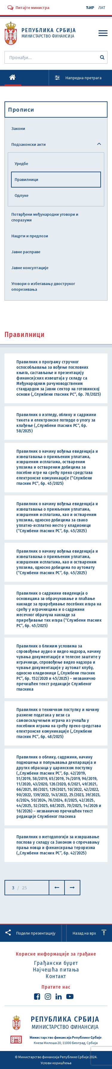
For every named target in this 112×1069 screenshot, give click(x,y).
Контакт (56, 976)
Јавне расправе (25, 251)
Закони (18, 128)
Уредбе (21, 163)
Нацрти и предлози (29, 236)
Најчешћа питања (56, 969)
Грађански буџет (56, 963)
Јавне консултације (29, 267)
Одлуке (21, 195)
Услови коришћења (56, 1063)
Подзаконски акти (28, 144)
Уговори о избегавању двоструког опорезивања (43, 286)
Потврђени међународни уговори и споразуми (44, 217)
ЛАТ (101, 7)
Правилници (26, 179)
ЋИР (90, 7)
